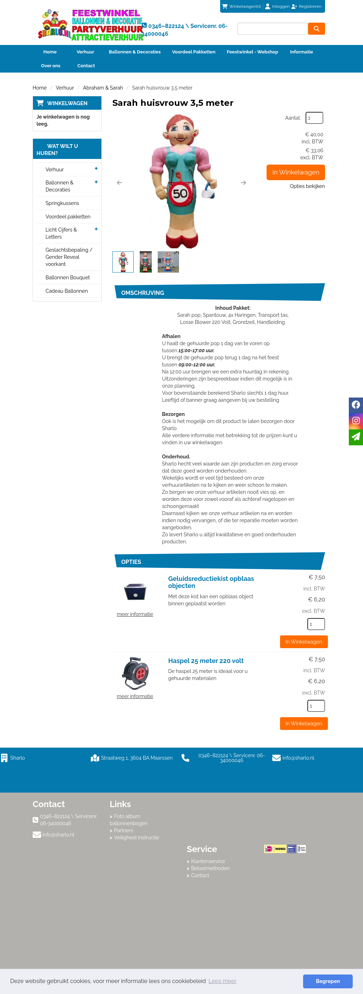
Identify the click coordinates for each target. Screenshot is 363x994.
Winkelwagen (67, 103)
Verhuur (85, 52)
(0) (241, 6)
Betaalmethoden (210, 868)
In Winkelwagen (295, 172)
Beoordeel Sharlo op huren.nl (292, 892)
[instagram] (356, 421)
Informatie (301, 52)
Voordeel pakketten (68, 216)
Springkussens (62, 203)
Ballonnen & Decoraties (135, 52)
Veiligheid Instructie (136, 837)
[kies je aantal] (316, 624)
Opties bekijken (307, 186)
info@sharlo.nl (298, 757)
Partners (123, 830)
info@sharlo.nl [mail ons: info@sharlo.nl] (58, 835)
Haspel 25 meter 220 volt (206, 660)
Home (49, 52)
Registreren (310, 6)
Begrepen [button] (328, 981)
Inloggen (281, 6)
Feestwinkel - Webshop (252, 52)
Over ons (51, 65)
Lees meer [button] (222, 981)
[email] (356, 437)
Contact (86, 65)
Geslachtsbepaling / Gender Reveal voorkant (69, 257)
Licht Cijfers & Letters (61, 233)
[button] (119, 183)
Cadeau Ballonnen (67, 291)
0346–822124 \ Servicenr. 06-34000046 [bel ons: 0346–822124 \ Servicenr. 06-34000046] (68, 819)
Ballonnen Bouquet (68, 277)
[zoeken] (316, 29)
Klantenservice (208, 861)
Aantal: (293, 118)
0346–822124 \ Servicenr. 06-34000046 (223, 758)
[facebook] (356, 405)
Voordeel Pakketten (193, 52)
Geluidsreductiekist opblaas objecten (211, 582)
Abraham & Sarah (103, 88)
